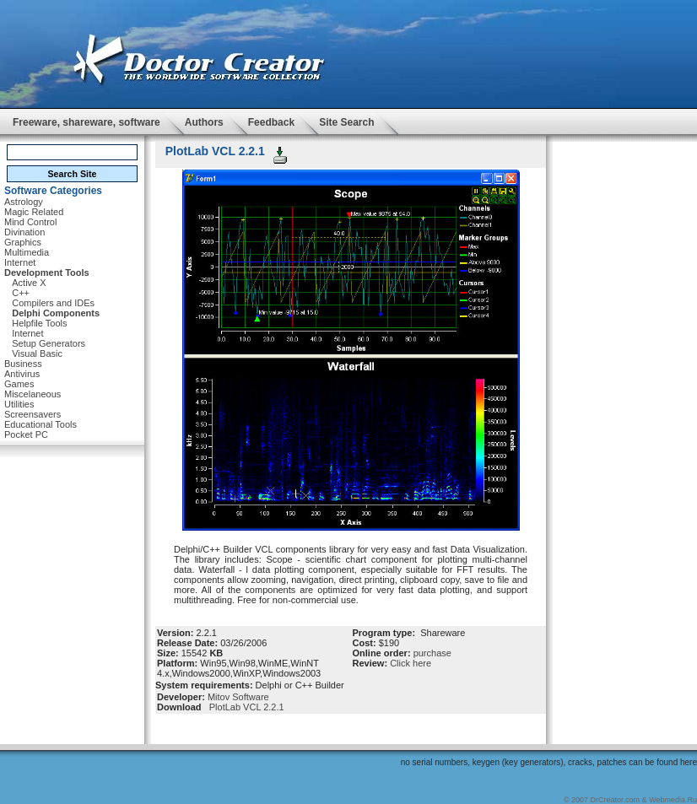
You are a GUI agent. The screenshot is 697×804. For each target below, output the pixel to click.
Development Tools (46, 272)
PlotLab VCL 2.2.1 (244, 707)
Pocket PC (26, 434)
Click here (410, 663)
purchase (432, 653)
